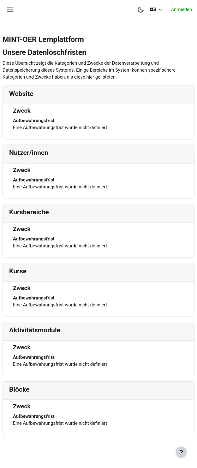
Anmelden (181, 9)
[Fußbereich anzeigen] (181, 452)
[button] (155, 9)
